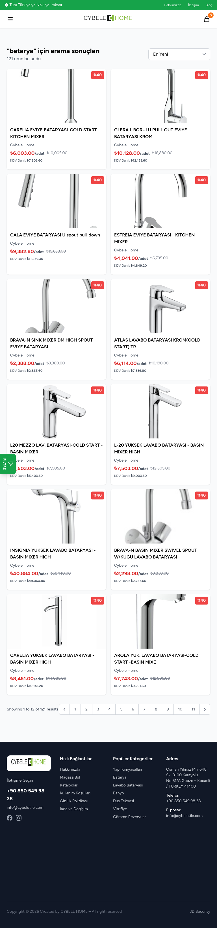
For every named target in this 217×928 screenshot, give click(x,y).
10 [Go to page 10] (180, 709)
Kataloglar (68, 785)
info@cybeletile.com (25, 807)
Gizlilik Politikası (74, 801)
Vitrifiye (120, 809)
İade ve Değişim (74, 809)
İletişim (193, 5)
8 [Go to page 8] (156, 709)
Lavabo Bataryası (128, 785)
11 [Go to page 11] (193, 709)
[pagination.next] (204, 709)
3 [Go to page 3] (98, 709)
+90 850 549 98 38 (183, 801)
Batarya (119, 777)
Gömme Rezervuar (129, 816)
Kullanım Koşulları (75, 793)
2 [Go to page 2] (86, 709)
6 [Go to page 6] (133, 709)
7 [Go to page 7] (144, 709)
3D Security (200, 911)
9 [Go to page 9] (168, 709)
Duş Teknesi (123, 801)
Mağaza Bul (70, 777)
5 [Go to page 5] (121, 709)
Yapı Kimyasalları (127, 769)
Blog (209, 5)
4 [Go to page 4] (109, 709)
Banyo (118, 793)
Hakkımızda (172, 5)
